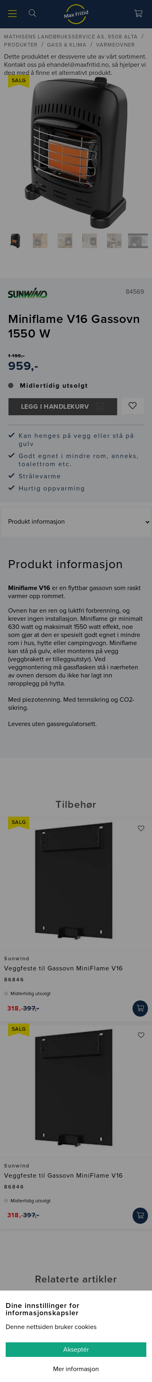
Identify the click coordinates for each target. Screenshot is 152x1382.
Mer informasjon (76, 1369)
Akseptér (76, 1350)
